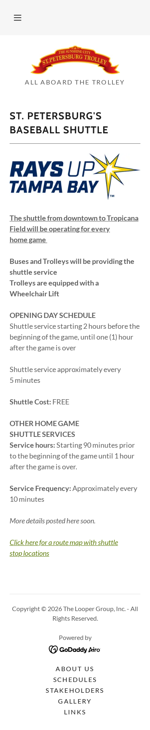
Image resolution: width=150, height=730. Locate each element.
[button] (18, 18)
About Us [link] (75, 668)
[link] (75, 60)
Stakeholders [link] (75, 690)
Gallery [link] (75, 701)
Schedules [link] (75, 679)
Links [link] (75, 712)
